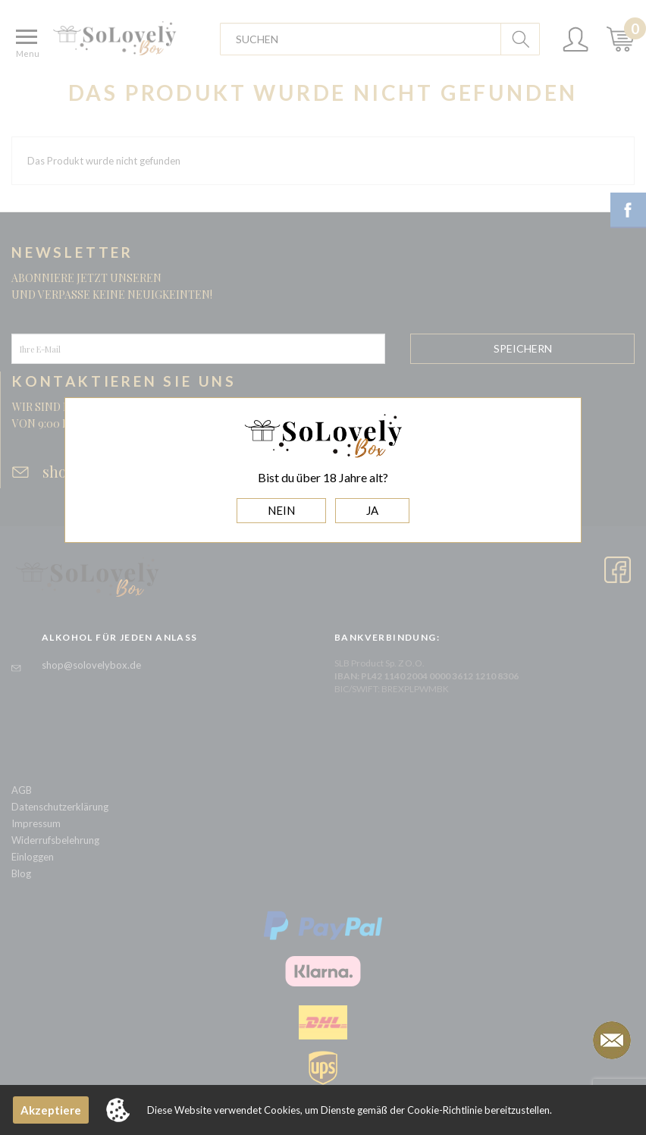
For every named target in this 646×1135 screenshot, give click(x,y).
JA (372, 510)
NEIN (281, 510)
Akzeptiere (50, 1110)
